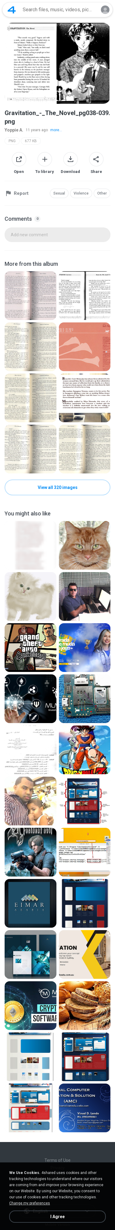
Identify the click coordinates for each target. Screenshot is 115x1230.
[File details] (30, 295)
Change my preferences (29, 1203)
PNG (12, 141)
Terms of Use (57, 1160)
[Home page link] (11, 9)
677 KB (31, 141)
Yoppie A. (14, 130)
